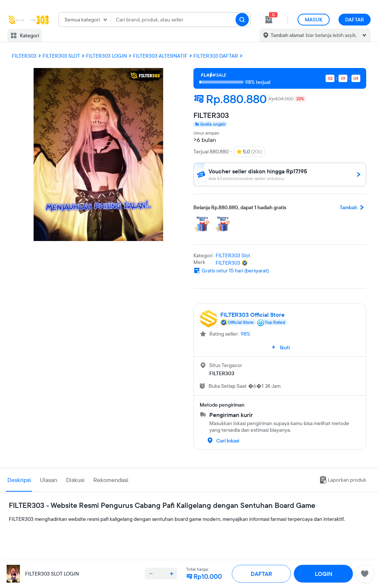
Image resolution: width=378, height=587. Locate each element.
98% (245, 333)
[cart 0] (268, 20)
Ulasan (48, 479)
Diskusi (75, 479)
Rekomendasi (110, 479)
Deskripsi (19, 479)
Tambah (353, 207)
